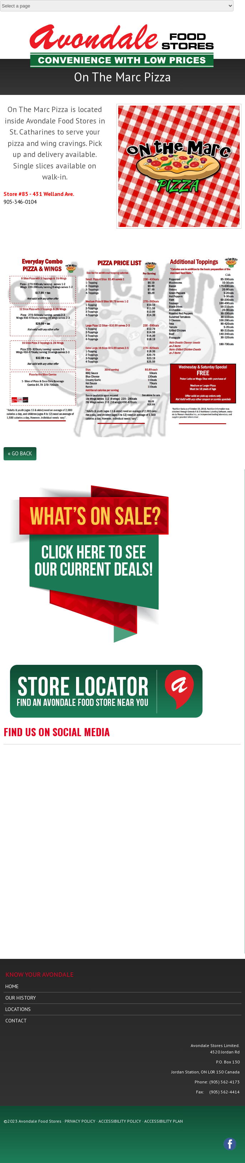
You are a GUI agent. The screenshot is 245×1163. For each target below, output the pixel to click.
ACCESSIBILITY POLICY (120, 1121)
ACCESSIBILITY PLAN (163, 1121)
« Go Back (20, 453)
